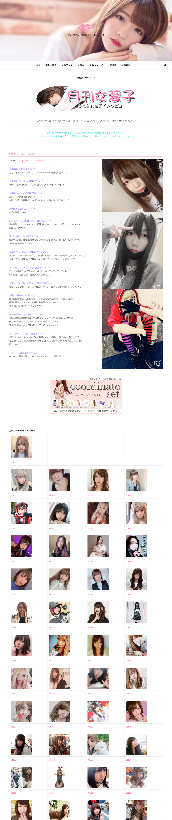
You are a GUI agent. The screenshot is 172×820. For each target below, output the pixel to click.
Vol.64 (128, 528)
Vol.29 (13, 792)
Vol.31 (90, 792)
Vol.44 (128, 693)
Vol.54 (52, 594)
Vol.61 (13, 528)
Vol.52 (128, 627)
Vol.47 (90, 660)
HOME (37, 65)
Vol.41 (13, 693)
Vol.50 (52, 627)
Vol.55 (90, 594)
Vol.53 (13, 594)
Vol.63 (90, 528)
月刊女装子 (51, 65)
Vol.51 (90, 627)
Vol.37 (13, 726)
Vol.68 (128, 495)
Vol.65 (13, 495)
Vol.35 (90, 759)
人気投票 (112, 65)
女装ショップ (96, 65)
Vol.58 (52, 561)
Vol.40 (128, 726)
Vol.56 (128, 594)
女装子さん (67, 65)
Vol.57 (13, 561)
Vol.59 (90, 561)
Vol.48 (128, 660)
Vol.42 (52, 693)
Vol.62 (52, 528)
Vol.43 (90, 693)
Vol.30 (52, 792)
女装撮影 (126, 65)
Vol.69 (13, 462)
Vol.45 (13, 660)
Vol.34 (52, 759)
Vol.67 (90, 495)
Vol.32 (128, 792)
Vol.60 (128, 561)
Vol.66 (52, 495)
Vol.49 (13, 627)
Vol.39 (90, 726)
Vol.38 (52, 726)
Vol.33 (13, 759)
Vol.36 (128, 759)
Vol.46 (52, 660)
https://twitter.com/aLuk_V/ (32, 160)
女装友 (81, 65)
